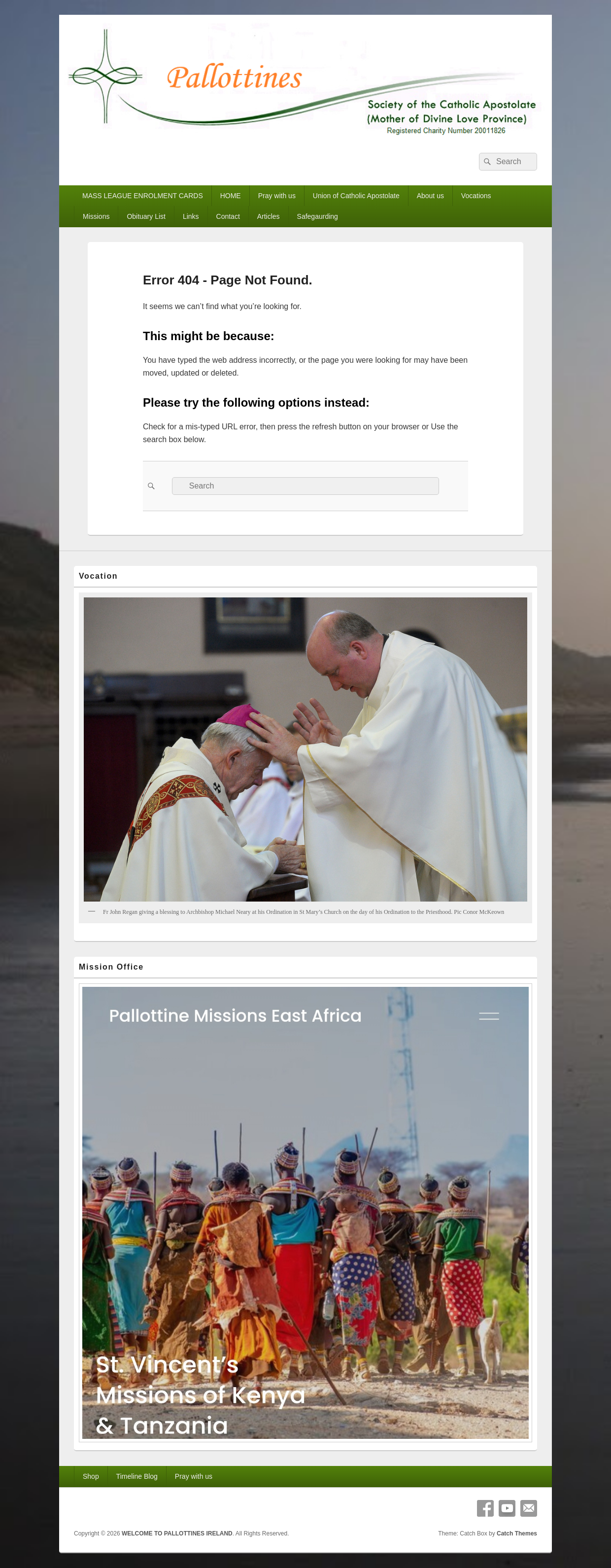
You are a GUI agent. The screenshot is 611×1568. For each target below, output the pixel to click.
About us (430, 196)
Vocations (476, 196)
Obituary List (146, 216)
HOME (230, 196)
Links (191, 216)
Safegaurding (317, 216)
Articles (268, 216)
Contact (228, 216)
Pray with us (277, 196)
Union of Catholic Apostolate (356, 196)
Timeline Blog (137, 1476)
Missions (96, 216)
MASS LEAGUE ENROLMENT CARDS (142, 196)
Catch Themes (517, 1533)
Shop (91, 1476)
